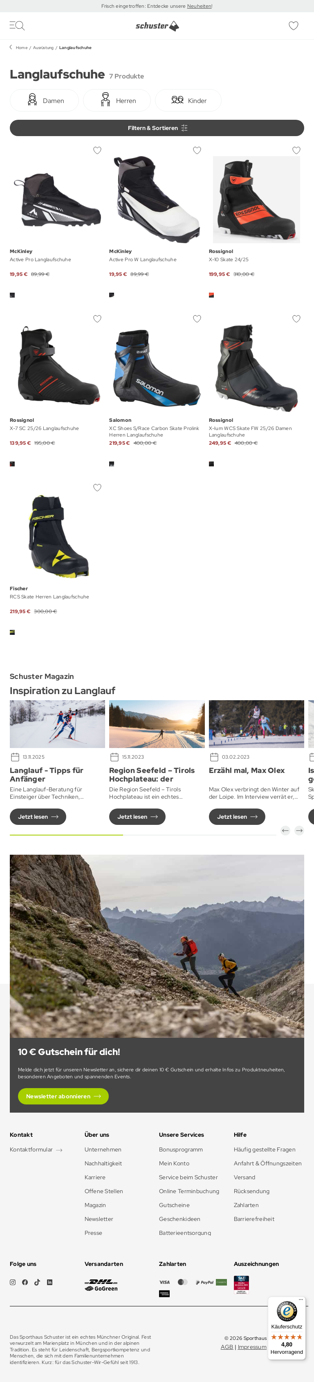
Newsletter (99, 1219)
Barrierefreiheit (254, 1219)
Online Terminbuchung (189, 1191)
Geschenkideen (180, 1219)
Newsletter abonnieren (58, 1096)
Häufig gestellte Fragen (265, 1149)
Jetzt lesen (33, 816)
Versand (245, 1177)
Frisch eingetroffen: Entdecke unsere (144, 6)
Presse (94, 1232)
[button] (285, 830)
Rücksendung (252, 1191)
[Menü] (301, 1301)
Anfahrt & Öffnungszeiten (268, 1163)
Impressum (252, 1347)
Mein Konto (174, 1163)
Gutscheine (174, 1205)
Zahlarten (246, 1205)
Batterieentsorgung (185, 1232)
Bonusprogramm (181, 1149)
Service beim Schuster (188, 1177)
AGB (227, 1347)
